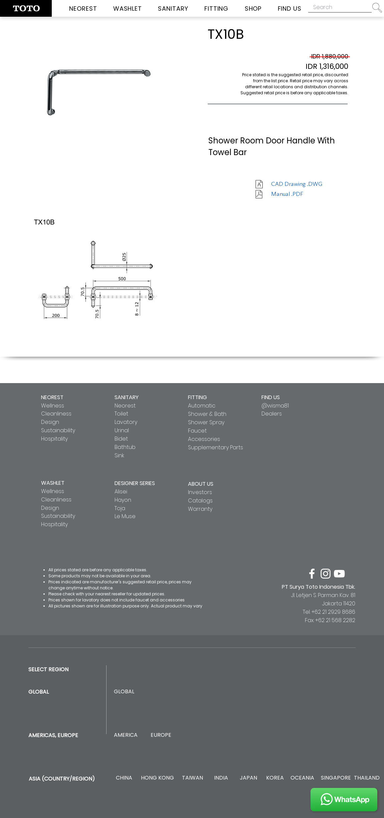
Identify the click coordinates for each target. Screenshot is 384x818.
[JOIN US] (344, 799)
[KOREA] (275, 778)
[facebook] (312, 573)
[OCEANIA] (302, 778)
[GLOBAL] (124, 692)
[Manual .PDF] (295, 194)
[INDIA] (220, 778)
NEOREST (52, 397)
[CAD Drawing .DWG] (296, 184)
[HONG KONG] (157, 778)
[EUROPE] (160, 735)
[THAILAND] (366, 778)
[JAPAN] (248, 778)
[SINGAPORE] (336, 778)
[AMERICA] (126, 735)
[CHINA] (124, 778)
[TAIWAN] (192, 778)
